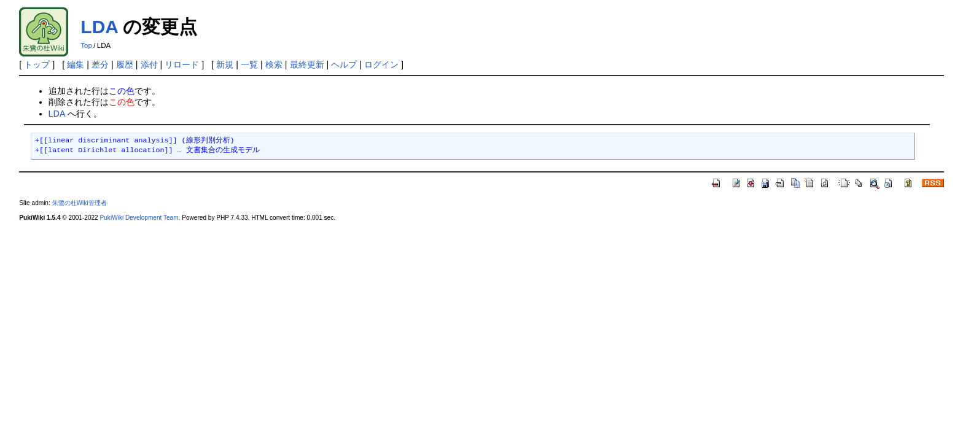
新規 (224, 64)
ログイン (381, 64)
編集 (75, 64)
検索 (274, 64)
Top (86, 45)
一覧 (249, 64)
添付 (149, 64)
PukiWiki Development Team (139, 217)
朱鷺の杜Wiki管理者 (79, 203)
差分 (100, 64)
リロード (182, 64)
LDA (99, 27)
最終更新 (307, 64)
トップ (37, 64)
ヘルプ (344, 64)
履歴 (124, 64)
